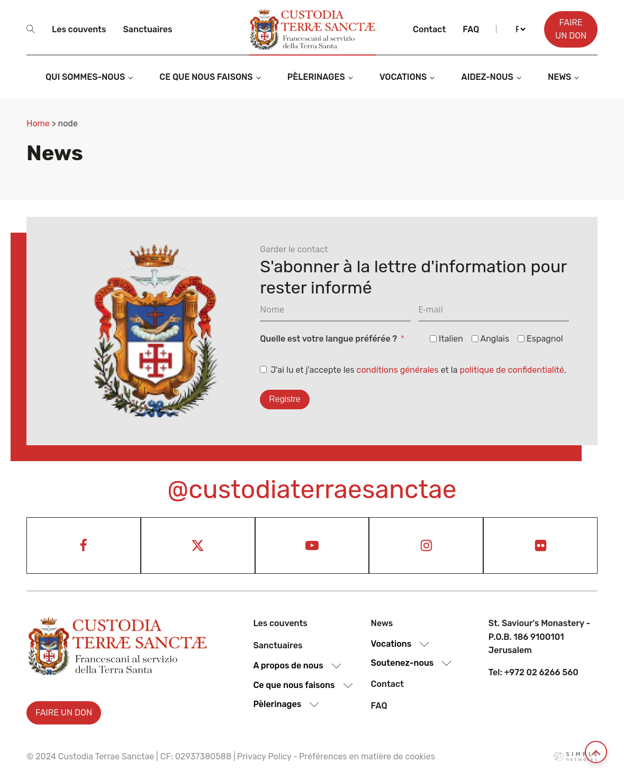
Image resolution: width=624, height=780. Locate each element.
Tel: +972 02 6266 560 (533, 672)
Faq (471, 29)
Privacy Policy (264, 756)
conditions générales (398, 370)
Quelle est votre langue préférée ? (328, 339)
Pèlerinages (316, 77)
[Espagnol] (521, 338)
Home (38, 123)
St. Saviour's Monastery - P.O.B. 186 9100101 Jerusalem (539, 636)
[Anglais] (475, 338)
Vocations (403, 77)
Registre (285, 398)
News (560, 77)
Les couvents (79, 29)
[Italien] (433, 338)
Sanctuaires (147, 29)
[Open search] (30, 29)
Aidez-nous (487, 77)
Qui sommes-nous (85, 77)
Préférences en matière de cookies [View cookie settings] (367, 756)
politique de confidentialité (511, 370)
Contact (429, 29)
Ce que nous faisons (205, 77)
